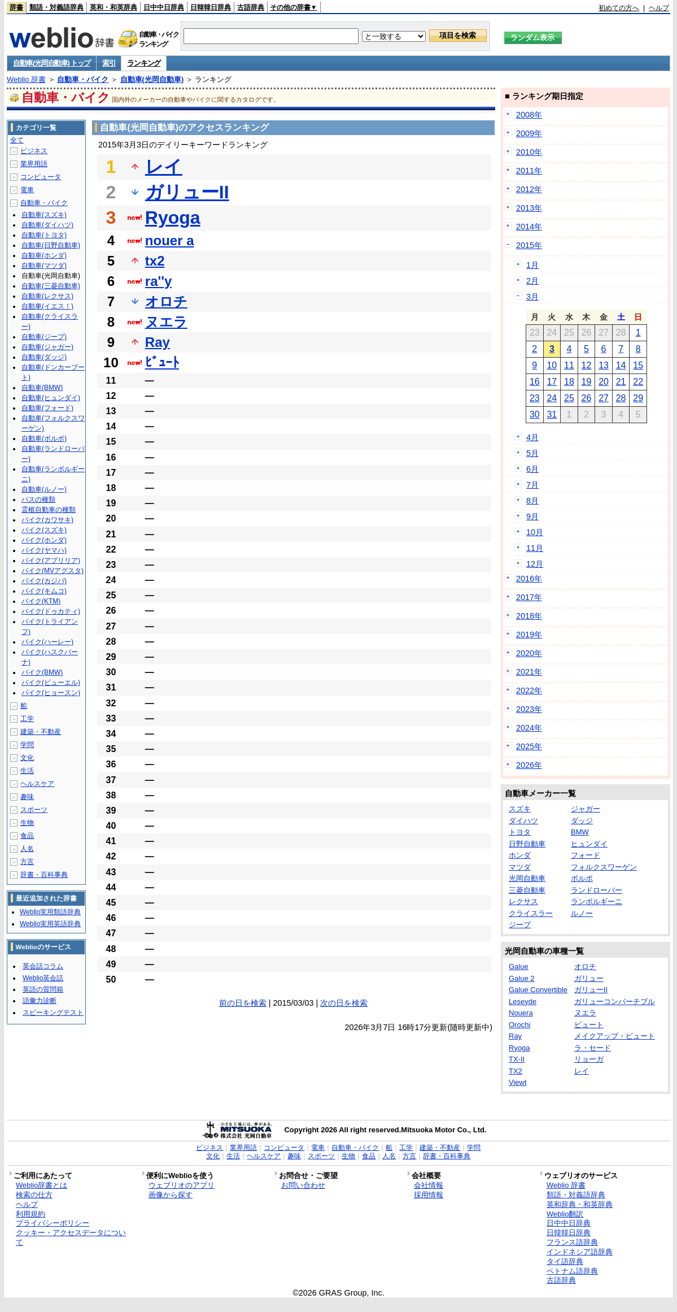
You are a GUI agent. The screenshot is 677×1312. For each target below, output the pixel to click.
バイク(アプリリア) (50, 560)
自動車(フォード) (47, 408)
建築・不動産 (40, 732)
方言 (27, 862)
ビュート (589, 1024)
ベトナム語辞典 (572, 1271)
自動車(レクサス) (47, 296)
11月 (534, 548)
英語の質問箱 (43, 989)
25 (569, 398)
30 (535, 414)
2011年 (529, 170)
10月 (534, 532)
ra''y (158, 281)
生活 (27, 771)
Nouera (521, 1013)
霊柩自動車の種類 (48, 510)
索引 (108, 63)
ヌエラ (166, 321)
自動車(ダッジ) (44, 357)
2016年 (529, 578)
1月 (532, 265)
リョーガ (589, 1059)
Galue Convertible (538, 989)
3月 (532, 296)
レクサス (523, 901)
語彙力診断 (39, 1001)
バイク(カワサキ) (47, 520)
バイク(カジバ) (44, 581)
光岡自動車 (527, 878)
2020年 (529, 653)
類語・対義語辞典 (56, 7)
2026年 (529, 765)
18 (569, 381)
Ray (157, 342)
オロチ (166, 301)
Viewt (518, 1082)
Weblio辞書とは (41, 1185)
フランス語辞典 (572, 1242)
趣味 (27, 797)
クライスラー (531, 913)
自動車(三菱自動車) (50, 286)
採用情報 (428, 1195)
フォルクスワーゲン (604, 867)
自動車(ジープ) (44, 337)
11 (569, 365)
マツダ (520, 867)
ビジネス (33, 151)
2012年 (529, 189)
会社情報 (428, 1185)
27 (604, 398)
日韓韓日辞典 (210, 7)
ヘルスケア (37, 784)
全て (17, 140)
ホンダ (520, 855)
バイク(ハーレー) (47, 642)
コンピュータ (40, 177)
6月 (532, 468)
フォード (585, 855)
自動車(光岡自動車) (152, 79)
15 (638, 365)
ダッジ (582, 820)
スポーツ (33, 810)
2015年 (529, 245)
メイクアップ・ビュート (614, 1036)
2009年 (529, 133)
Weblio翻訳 (565, 1214)
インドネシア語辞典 (580, 1252)
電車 (27, 190)
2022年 (529, 690)
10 (552, 365)
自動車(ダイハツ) (47, 225)
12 (587, 365)
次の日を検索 (344, 1002)
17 (552, 381)
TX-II (517, 1059)
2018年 (529, 615)
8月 (532, 500)
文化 (27, 758)
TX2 (515, 1071)
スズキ (520, 809)
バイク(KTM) (40, 601)
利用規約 (30, 1214)
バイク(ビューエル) (50, 683)
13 (604, 365)
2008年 (529, 114)
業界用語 (33, 164)
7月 (532, 484)
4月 (532, 437)
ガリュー (589, 978)
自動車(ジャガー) (47, 347)
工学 (27, 719)
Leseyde (522, 1001)
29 (638, 398)
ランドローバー (596, 890)
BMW (580, 832)
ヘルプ (659, 8)
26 (587, 398)
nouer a (169, 240)
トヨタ (520, 832)
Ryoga (172, 217)
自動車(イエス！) (47, 306)
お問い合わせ (303, 1185)
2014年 (529, 226)
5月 (532, 453)
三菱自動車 (527, 890)
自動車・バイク (82, 79)
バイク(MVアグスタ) (52, 571)
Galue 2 (522, 978)
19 (587, 381)
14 (621, 365)
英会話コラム (43, 966)
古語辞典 (250, 7)
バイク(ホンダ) (44, 540)
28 (621, 398)
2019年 (529, 634)
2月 (532, 280)
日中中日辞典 (163, 7)
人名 (27, 849)
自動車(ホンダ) (44, 255)
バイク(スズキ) (44, 530)
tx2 (155, 260)
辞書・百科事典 (44, 875)
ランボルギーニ (596, 901)
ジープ (520, 924)
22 (638, 381)
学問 (27, 745)
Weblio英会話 (43, 978)
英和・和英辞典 (113, 7)
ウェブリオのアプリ (181, 1185)
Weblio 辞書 (26, 79)
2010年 (529, 152)
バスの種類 (38, 499)
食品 (27, 836)
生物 (27, 823)
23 (535, 398)
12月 (534, 563)
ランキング (143, 63)
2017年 (529, 597)
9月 (532, 516)
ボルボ (582, 878)
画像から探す (170, 1195)
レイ (163, 167)
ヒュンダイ (589, 844)
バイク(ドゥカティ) (50, 611)
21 (621, 381)
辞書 (16, 7)
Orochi (519, 1024)
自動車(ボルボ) (44, 438)
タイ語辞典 (565, 1261)
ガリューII (187, 192)
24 (552, 398)
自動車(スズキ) (44, 215)
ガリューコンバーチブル (614, 1001)
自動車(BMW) (42, 388)
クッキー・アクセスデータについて (71, 1237)
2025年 (529, 746)
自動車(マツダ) (44, 266)
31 (552, 414)
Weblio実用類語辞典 (50, 912)
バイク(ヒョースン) (50, 693)
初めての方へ (619, 8)
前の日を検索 (243, 1002)
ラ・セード (592, 1048)
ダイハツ (523, 820)
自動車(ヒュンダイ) (50, 398)
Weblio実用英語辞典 (50, 924)
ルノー (582, 913)
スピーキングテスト (53, 1012)
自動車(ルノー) (44, 489)
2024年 (529, 727)
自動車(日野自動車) (50, 245)
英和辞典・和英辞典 (580, 1204)
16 (535, 381)
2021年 (529, 671)
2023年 (529, 709)
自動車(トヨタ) (44, 235)
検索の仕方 (34, 1195)
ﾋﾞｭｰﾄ (162, 362)
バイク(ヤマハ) (44, 550)
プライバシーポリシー (52, 1223)
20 (604, 381)
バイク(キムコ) (44, 591)
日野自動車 (527, 844)
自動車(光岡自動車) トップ (51, 63)
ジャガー (585, 809)
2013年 (529, 207)
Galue (519, 966)
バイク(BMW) (42, 672)
